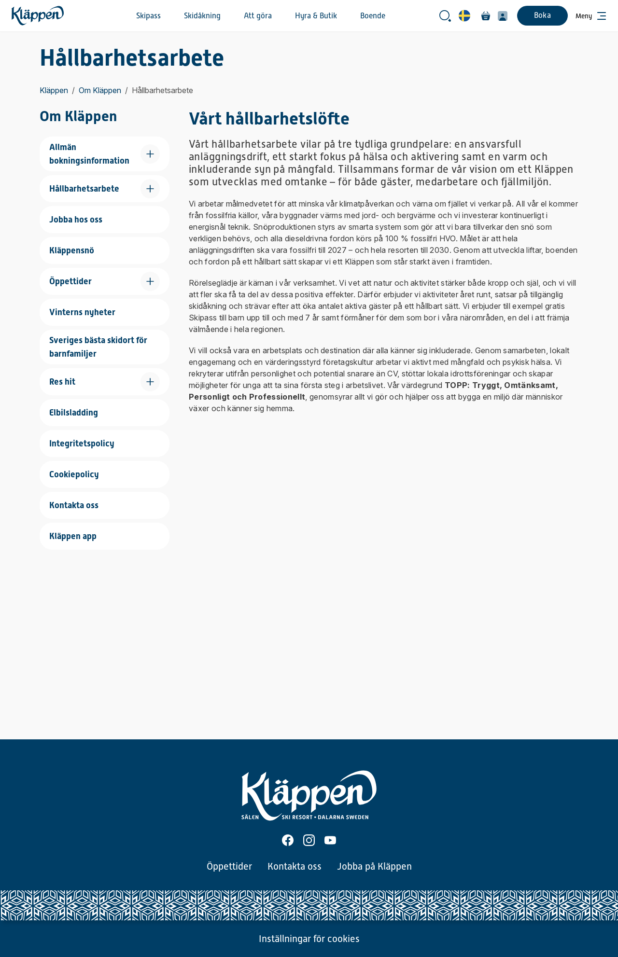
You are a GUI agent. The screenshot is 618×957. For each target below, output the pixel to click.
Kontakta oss (73, 505)
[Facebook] (288, 840)
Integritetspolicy (81, 443)
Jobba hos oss (75, 219)
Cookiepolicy (74, 474)
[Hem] (38, 16)
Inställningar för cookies (309, 938)
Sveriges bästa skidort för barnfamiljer (98, 347)
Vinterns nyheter (82, 312)
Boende (372, 16)
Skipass (148, 16)
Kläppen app (73, 536)
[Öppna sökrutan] (445, 16)
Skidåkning (202, 16)
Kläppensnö (71, 250)
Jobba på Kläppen (374, 866)
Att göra (258, 16)
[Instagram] (309, 840)
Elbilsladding (73, 412)
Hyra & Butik (316, 16)
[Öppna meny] (591, 16)
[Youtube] (330, 840)
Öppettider (229, 866)
